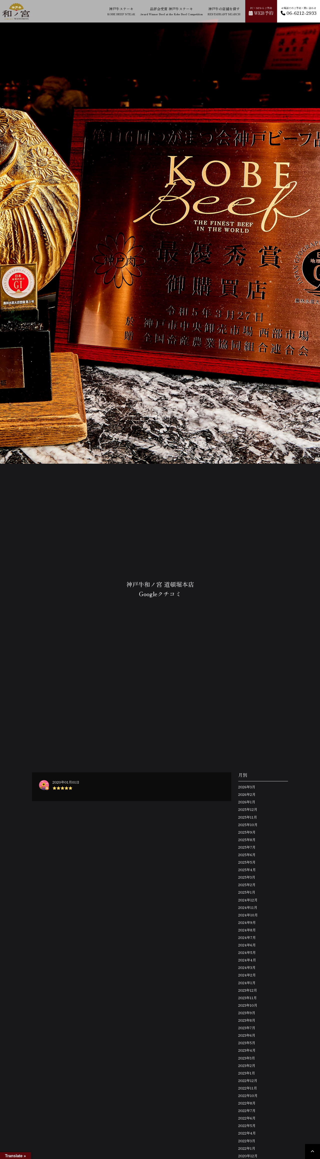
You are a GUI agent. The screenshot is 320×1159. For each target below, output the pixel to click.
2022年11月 (247, 1087)
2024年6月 (247, 944)
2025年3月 (246, 877)
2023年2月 (246, 1065)
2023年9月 (246, 1012)
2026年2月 (247, 794)
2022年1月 (246, 1148)
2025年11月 (247, 817)
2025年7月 (247, 847)
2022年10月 (248, 1095)
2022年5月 (247, 1125)
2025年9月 (247, 832)
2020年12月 (248, 1155)
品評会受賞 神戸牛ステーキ (171, 11)
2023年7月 (246, 1027)
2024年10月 (248, 914)
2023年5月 (246, 1042)
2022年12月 (247, 1080)
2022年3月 (246, 1140)
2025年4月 (247, 869)
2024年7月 (247, 937)
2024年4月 (247, 959)
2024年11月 (247, 907)
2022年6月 (247, 1117)
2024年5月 (247, 952)
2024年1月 (247, 982)
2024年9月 (247, 922)
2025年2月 (247, 884)
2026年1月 (246, 801)
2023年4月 (247, 1050)
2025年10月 (248, 824)
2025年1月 (246, 892)
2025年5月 (247, 862)
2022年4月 (247, 1132)
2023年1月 (246, 1072)
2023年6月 (246, 1035)
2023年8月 (246, 1020)
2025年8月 (247, 839)
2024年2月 (247, 974)
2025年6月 (247, 854)
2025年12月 (247, 809)
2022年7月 (247, 1110)
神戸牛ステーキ (121, 11)
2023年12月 (247, 990)
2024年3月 (247, 967)
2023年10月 (247, 1005)
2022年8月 (247, 1102)
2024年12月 (248, 899)
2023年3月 (246, 1057)
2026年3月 (246, 786)
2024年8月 (247, 929)
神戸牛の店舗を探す (224, 11)
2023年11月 (247, 997)
